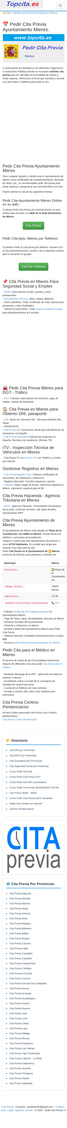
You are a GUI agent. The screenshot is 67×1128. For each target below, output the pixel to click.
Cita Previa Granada (20, 993)
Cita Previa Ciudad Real (22, 963)
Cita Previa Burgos (19, 938)
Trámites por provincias (24, 13)
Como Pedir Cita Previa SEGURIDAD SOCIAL (34, 787)
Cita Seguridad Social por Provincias (29, 766)
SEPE (7, 291)
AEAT (7, 506)
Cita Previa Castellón (20, 958)
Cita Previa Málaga (19, 1033)
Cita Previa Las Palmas (22, 1048)
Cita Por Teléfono (33, 266)
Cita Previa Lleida (18, 1023)
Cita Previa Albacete (20, 893)
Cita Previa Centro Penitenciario (20, 719)
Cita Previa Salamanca (21, 1063)
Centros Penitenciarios (21, 809)
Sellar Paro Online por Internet (25, 803)
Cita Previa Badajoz (20, 923)
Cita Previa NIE (12, 429)
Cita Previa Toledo (19, 1078)
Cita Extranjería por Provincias (25, 760)
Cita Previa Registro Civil (17, 474)
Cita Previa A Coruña (20, 973)
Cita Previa (7, 1106)
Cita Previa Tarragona (21, 1073)
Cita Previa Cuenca (19, 978)
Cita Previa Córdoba (20, 968)
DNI (6, 419)
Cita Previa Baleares (20, 928)
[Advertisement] (32, 121)
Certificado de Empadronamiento (31, 611)
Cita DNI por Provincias (22, 750)
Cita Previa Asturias (20, 913)
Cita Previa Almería (19, 903)
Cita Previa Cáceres (20, 943)
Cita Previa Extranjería (16, 436)
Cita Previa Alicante (19, 898)
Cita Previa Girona (19, 988)
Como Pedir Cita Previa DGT (25, 776)
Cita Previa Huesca (19, 1008)
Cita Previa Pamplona (21, 1043)
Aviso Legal (7, 1110)
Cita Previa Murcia (19, 1038)
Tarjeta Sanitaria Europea (49, 309)
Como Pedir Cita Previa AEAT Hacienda (30, 798)
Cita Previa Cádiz (18, 948)
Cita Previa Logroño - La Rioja (25, 1058)
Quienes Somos (24, 1110)
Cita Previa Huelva (19, 1003)
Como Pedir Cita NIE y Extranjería (27, 782)
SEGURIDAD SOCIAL (16, 298)
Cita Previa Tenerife (20, 1068)
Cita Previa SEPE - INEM (23, 793)
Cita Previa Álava (18, 908)
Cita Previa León (18, 1018)
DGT (6, 398)
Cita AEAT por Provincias (22, 755)
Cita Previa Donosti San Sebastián (28, 983)
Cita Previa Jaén (18, 1013)
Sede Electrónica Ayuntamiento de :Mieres (37, 642)
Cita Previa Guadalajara (22, 998)
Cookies (60, 1106)
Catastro (8, 484)
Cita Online (33, 225)
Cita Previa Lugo (18, 1028)
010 (57, 602)
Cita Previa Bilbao (19, 933)
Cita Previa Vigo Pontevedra (24, 1053)
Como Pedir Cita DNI (20, 771)
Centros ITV (30, 457)
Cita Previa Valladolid (20, 1083)
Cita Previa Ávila (18, 918)
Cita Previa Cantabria (20, 953)
